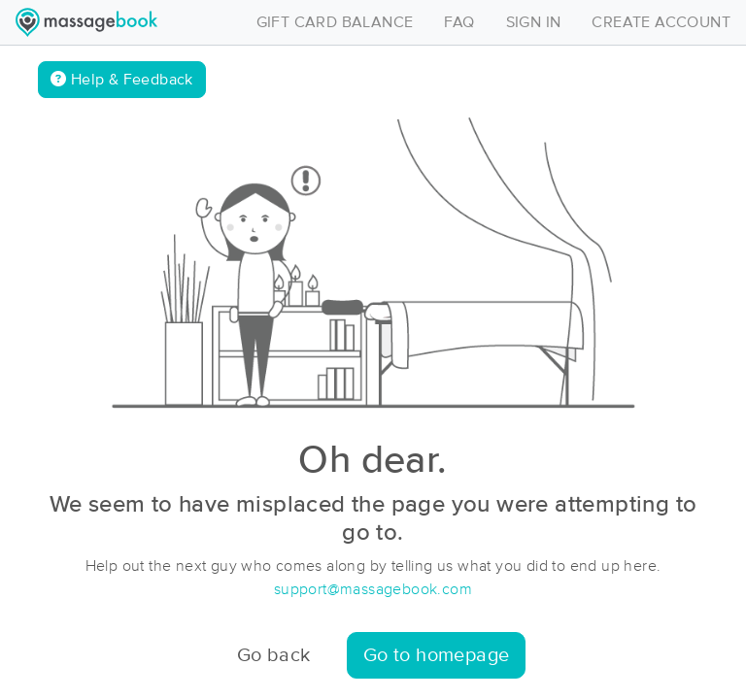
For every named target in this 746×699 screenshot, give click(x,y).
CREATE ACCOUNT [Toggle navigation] (661, 22)
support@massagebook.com (373, 589)
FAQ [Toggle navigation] (459, 22)
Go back (274, 655)
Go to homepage (436, 655)
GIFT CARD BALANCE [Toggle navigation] (335, 22)
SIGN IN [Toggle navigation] (533, 22)
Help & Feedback (122, 79)
